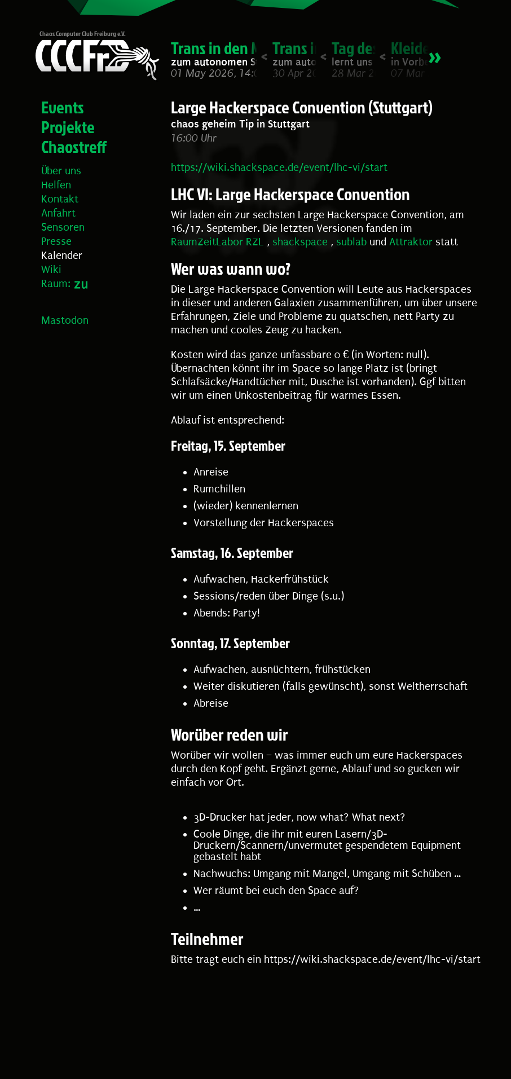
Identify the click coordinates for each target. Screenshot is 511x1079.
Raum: (56, 284)
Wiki (51, 269)
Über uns (61, 171)
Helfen (56, 185)
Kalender (61, 255)
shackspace (300, 242)
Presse (56, 241)
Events (62, 107)
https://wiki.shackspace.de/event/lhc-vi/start (279, 167)
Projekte (68, 127)
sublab (351, 242)
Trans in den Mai (222, 48)
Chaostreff (74, 146)
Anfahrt (58, 213)
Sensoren (63, 227)
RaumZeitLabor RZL (217, 242)
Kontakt (59, 199)
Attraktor (411, 242)
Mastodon (65, 320)
